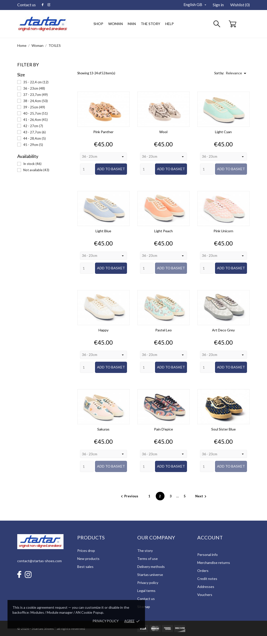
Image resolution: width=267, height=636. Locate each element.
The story (150, 24)
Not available (36, 170)
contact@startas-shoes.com (39, 561)
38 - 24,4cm (35, 101)
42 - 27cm (33, 126)
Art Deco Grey (223, 330)
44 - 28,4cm (34, 138)
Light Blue (103, 231)
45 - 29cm (33, 145)
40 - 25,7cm (35, 113)
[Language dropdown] (195, 4)
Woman (116, 21)
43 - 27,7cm (34, 132)
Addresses (205, 586)
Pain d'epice (163, 429)
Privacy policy (105, 621)
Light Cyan (223, 132)
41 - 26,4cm (35, 120)
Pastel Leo (163, 330)
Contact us (26, 4)
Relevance (237, 73)
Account (210, 537)
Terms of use (147, 558)
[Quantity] (87, 169)
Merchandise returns (213, 562)
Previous (129, 496)
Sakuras (103, 429)
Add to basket (111, 169)
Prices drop (86, 550)
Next (201, 496)
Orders (202, 570)
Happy (103, 330)
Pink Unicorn (223, 231)
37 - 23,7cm (35, 95)
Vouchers (204, 594)
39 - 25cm (34, 107)
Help (169, 24)
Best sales (85, 566)
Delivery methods (151, 566)
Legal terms (146, 590)
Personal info (207, 554)
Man (131, 21)
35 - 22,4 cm (35, 82)
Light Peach (163, 231)
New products (88, 558)
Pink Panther (103, 132)
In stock (32, 164)
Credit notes (207, 578)
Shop (98, 24)
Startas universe (150, 574)
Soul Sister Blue (223, 429)
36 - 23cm (34, 88)
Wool (163, 132)
